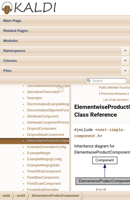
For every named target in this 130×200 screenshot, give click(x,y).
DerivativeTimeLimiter (43, 92)
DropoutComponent (41, 129)
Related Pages (15, 31)
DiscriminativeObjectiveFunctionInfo (53, 110)
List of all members (116, 100)
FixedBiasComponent (43, 177)
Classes (66, 61)
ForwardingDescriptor (43, 190)
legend (101, 189)
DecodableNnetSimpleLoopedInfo (52, 86)
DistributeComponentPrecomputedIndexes (58, 122)
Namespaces (66, 51)
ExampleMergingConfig (44, 159)
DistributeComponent (42, 116)
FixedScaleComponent (44, 184)
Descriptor (34, 98)
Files (66, 71)
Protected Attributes (114, 94)
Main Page (12, 21)
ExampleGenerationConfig (46, 147)
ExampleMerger (39, 153)
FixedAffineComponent (44, 171)
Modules (10, 41)
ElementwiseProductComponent (51, 141)
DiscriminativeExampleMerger (49, 104)
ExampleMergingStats (43, 165)
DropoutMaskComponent (45, 135)
